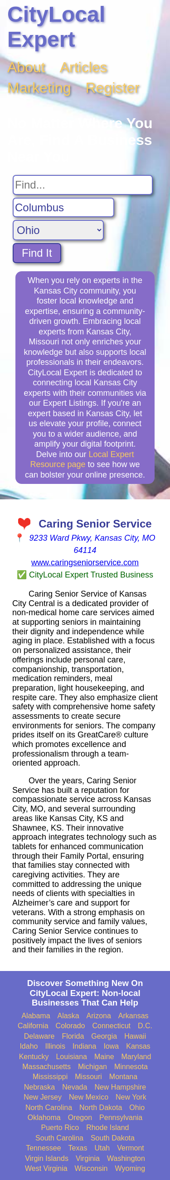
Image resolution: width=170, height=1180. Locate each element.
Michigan (92, 1066)
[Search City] (63, 208)
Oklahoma (44, 1117)
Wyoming (130, 1168)
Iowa (111, 1046)
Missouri (88, 1076)
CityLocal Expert (56, 26)
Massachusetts (46, 1066)
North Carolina (48, 1107)
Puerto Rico (60, 1127)
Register (113, 88)
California (33, 1026)
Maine (104, 1057)
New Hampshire (120, 1087)
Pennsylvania (120, 1117)
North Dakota (100, 1107)
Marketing (39, 88)
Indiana (85, 1046)
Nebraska (39, 1087)
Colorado (70, 1026)
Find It (37, 253)
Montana (123, 1076)
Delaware (39, 1036)
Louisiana (71, 1057)
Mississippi (50, 1076)
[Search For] (83, 185)
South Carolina (59, 1138)
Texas (77, 1148)
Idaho (28, 1046)
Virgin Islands (46, 1158)
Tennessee (43, 1148)
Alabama (35, 1016)
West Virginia (46, 1168)
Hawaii (135, 1036)
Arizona (99, 1016)
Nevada (74, 1087)
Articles (83, 67)
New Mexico (88, 1097)
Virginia (88, 1158)
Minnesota (131, 1066)
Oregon (80, 1117)
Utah (102, 1148)
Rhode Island (107, 1127)
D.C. (145, 1026)
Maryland (136, 1057)
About (26, 67)
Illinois (55, 1046)
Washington (126, 1158)
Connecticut (111, 1026)
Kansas (138, 1046)
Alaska (68, 1016)
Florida (73, 1036)
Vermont (130, 1148)
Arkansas (133, 1016)
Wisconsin (91, 1168)
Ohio (137, 1107)
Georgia (104, 1036)
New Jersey (43, 1097)
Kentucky (34, 1057)
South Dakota (113, 1138)
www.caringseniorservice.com (85, 562)
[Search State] (58, 230)
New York (131, 1097)
